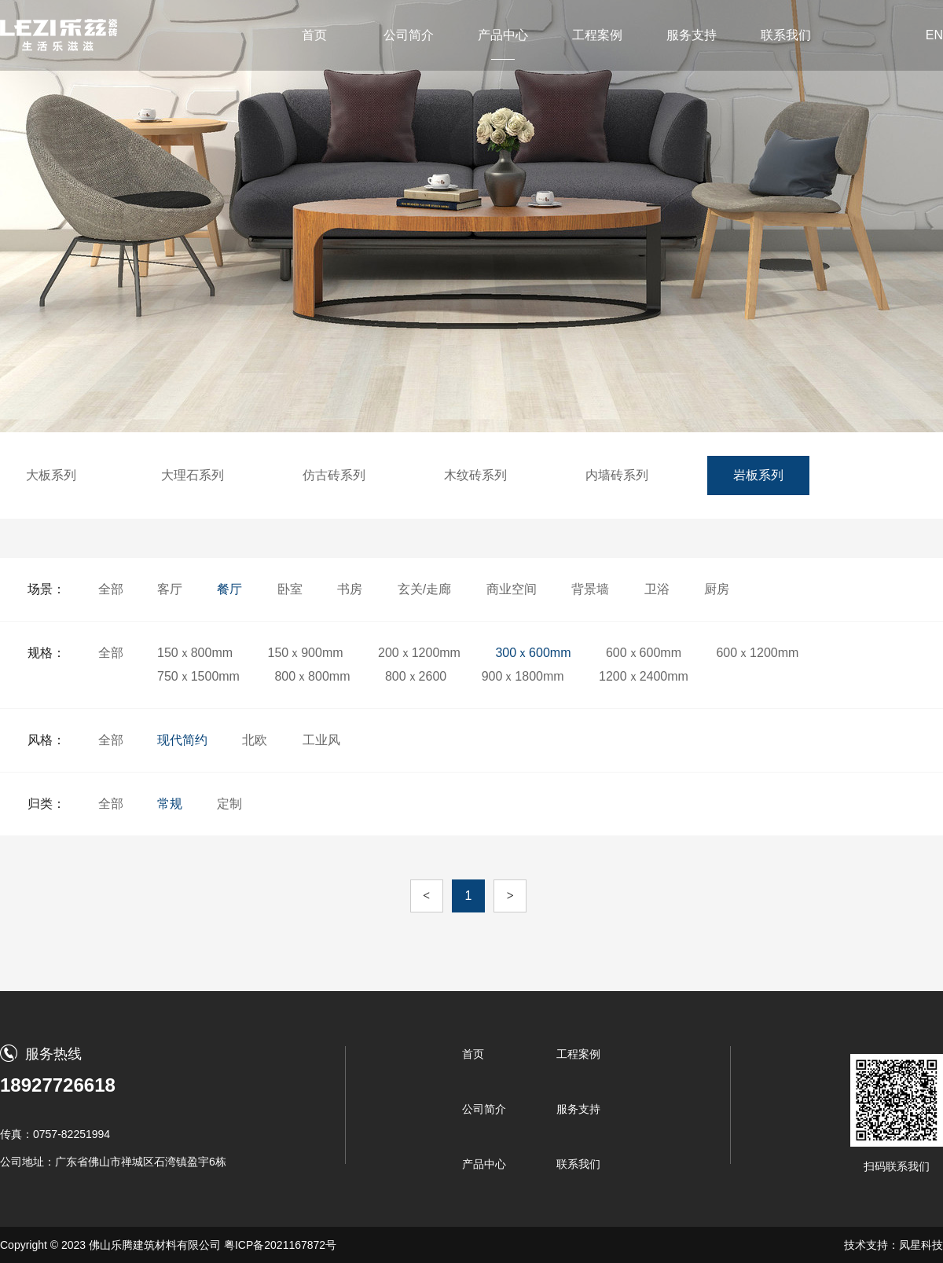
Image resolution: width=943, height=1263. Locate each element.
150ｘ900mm (305, 652)
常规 (169, 803)
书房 (349, 589)
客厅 (169, 589)
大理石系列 (192, 475)
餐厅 (229, 589)
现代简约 (182, 740)
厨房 (716, 589)
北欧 (254, 740)
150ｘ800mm (195, 652)
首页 (314, 35)
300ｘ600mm (533, 652)
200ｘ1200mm (419, 652)
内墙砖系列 (616, 475)
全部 (110, 589)
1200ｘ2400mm (643, 676)
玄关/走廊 (424, 589)
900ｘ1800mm (523, 676)
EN (934, 35)
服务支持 (691, 35)
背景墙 (590, 589)
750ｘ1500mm (198, 676)
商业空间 (511, 589)
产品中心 (503, 35)
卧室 (290, 589)
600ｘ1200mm (757, 652)
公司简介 (408, 35)
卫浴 (657, 589)
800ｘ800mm (312, 676)
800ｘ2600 (415, 676)
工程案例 (597, 35)
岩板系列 (758, 475)
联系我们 (786, 35)
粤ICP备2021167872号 (280, 1245)
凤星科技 (921, 1245)
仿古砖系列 (334, 475)
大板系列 (51, 475)
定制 (229, 803)
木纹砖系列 (475, 475)
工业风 (321, 740)
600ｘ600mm (643, 652)
